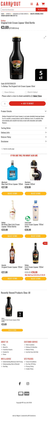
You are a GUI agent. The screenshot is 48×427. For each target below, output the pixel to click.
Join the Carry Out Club (31, 352)
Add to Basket (27, 103)
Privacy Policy (29, 366)
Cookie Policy (28, 369)
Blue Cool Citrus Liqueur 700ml (12, 184)
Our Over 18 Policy (30, 364)
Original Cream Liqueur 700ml (12, 267)
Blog (3, 345)
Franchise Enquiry (6, 349)
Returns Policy (29, 349)
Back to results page (8, 149)
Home (3, 354)
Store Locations (29, 345)
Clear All (26, 292)
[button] (45, 37)
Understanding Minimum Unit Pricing (12, 362)
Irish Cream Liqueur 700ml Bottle (34, 225)
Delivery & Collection (30, 347)
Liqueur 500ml (30, 184)
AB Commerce (32, 416)
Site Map (4, 366)
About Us (4, 347)
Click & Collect (33, 92)
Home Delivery (9, 92)
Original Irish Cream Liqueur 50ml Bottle (11, 320)
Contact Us (5, 352)
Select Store (37, 96)
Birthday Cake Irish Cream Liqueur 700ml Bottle (11, 225)
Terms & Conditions (30, 362)
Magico (18, 416)
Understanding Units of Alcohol (10, 364)
